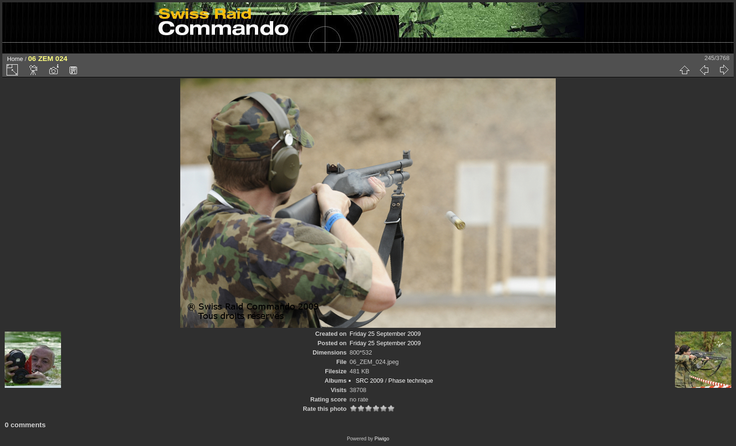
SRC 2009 (369, 380)
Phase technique (410, 380)
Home (15, 58)
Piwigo (382, 438)
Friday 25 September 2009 (385, 333)
